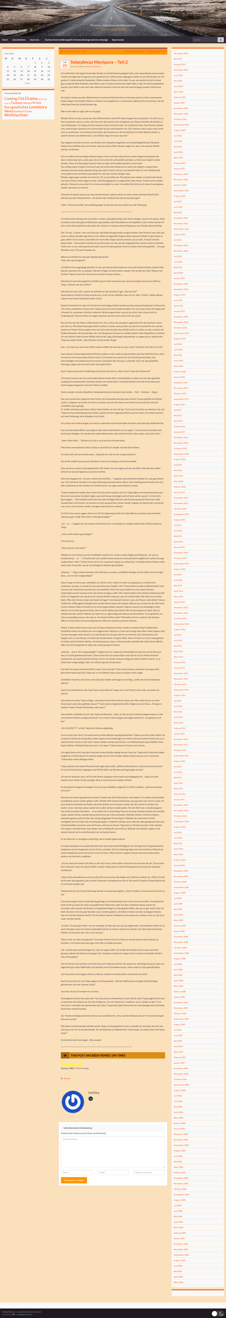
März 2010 (178, 854)
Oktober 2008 (180, 947)
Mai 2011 (178, 777)
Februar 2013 (180, 662)
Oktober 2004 (180, 1189)
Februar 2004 (180, 1233)
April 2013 (178, 651)
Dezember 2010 (181, 805)
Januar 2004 (179, 1238)
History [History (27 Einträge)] (27, 103)
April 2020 (178, 273)
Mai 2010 (178, 843)
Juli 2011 (178, 766)
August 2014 (180, 569)
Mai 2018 (178, 355)
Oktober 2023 (180, 119)
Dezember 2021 (181, 218)
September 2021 (181, 229)
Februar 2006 (180, 1123)
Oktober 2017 (180, 393)
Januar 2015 (179, 547)
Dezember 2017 (181, 382)
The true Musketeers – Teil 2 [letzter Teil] (143, 51)
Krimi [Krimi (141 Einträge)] (37, 103)
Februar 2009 (180, 925)
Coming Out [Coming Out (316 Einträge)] (14, 98)
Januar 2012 (179, 733)
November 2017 (181, 388)
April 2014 (178, 591)
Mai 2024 (178, 81)
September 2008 (181, 953)
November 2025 (181, 53)
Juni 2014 (178, 580)
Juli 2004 (178, 1205)
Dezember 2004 (181, 1178)
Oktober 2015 (180, 508)
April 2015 (178, 541)
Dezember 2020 (181, 245)
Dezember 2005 (181, 1134)
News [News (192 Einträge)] (8, 111)
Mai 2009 (178, 909)
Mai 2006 (178, 1106)
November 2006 (181, 1074)
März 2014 (178, 596)
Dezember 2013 (181, 607)
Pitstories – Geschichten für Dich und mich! (113, 24)
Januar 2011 (179, 799)
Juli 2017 (178, 410)
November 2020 (181, 251)
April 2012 (178, 717)
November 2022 (181, 179)
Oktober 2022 (180, 185)
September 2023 (181, 124)
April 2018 (178, 360)
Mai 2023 (178, 146)
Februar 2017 (180, 426)
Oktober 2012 (180, 684)
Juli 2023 (178, 135)
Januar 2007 (179, 1063)
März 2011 (178, 788)
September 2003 (181, 1255)
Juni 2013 (178, 640)
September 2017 (181, 399)
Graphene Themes (25, 1314)
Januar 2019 (179, 311)
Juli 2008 (178, 964)
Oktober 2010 (180, 816)
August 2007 (180, 1024)
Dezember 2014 (181, 552)
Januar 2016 (179, 492)
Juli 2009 (178, 898)
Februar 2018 (180, 371)
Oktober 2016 (180, 448)
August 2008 (180, 958)
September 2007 (181, 1019)
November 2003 (181, 1249)
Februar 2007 (180, 1057)
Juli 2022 (178, 201)
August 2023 (180, 130)
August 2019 (180, 295)
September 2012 (181, 690)
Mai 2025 (178, 59)
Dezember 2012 (181, 673)
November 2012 (181, 679)
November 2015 (181, 503)
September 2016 (181, 454)
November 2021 (181, 223)
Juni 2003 (178, 1266)
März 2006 (178, 1117)
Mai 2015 (178, 536)
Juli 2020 (178, 256)
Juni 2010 (178, 838)
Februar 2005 (180, 1172)
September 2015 (181, 514)
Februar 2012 (180, 728)
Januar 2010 (179, 865)
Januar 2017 (179, 432)
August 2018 (180, 338)
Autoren (35, 39)
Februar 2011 (180, 794)
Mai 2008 (178, 975)
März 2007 (178, 1052)
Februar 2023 (180, 163)
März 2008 (178, 986)
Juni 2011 (178, 772)
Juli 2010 (178, 832)
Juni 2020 (178, 262)
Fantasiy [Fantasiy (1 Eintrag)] (7, 103)
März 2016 (178, 481)
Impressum (118, 39)
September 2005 (181, 1145)
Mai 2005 (178, 1161)
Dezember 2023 (181, 108)
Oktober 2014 (180, 558)
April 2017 (178, 421)
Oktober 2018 (180, 327)
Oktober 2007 (180, 1013)
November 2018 (181, 322)
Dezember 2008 (181, 936)
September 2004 (181, 1194)
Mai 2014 (178, 585)
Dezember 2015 (181, 498)
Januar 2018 (179, 377)
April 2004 (178, 1222)
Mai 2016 (178, 470)
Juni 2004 (178, 1211)
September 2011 (181, 755)
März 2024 (178, 92)
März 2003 (178, 1282)
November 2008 (181, 942)
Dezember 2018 (181, 316)
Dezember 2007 (181, 1002)
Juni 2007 (178, 1035)
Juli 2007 (178, 1030)
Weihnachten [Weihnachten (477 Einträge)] (16, 114)
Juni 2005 (178, 1156)
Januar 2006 (179, 1128)
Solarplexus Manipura (92, 66)
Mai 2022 (178, 212)
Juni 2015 (178, 530)
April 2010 (178, 849)
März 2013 (178, 657)
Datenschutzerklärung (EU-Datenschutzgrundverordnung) (76, 39)
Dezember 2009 (181, 871)
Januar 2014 (179, 602)
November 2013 (181, 613)
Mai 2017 (178, 415)
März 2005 (178, 1167)
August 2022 (180, 196)
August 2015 (180, 519)
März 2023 (178, 157)
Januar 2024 (179, 102)
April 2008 (178, 980)
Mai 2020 (178, 267)
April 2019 (178, 305)
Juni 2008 (178, 969)
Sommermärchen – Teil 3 (75, 51)
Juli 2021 (178, 240)
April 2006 (178, 1112)
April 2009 (178, 914)
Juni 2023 (178, 141)
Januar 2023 (179, 168)
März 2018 (178, 366)
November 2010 (181, 810)
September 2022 (181, 190)
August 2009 (180, 893)
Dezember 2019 (181, 284)
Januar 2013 (179, 668)
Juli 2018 (178, 344)
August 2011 (180, 761)
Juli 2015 (178, 525)
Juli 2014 (178, 574)
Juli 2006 (178, 1096)
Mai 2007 (178, 1041)
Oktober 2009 (180, 882)
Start (5, 39)
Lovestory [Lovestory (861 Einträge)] (38, 106)
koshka (76, 66)
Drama (67, 1078)
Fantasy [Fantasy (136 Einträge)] (16, 103)
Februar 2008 (180, 991)
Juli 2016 (178, 465)
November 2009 (181, 876)
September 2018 (181, 333)
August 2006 (180, 1090)
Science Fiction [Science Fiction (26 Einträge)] (23, 111)
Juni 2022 (178, 207)
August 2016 (180, 459)
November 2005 (181, 1139)
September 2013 (181, 624)
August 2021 (180, 234)
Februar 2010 (180, 860)
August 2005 (180, 1150)
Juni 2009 (178, 903)
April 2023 (178, 152)
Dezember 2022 (181, 174)
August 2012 (180, 695)
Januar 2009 (179, 931)
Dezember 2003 (181, 1244)
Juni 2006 (178, 1101)
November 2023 (181, 113)
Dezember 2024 (181, 70)
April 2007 (178, 1046)
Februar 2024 (180, 97)
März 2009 (178, 920)
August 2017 (180, 404)
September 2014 (181, 563)
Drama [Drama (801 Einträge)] (31, 98)
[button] (218, 1314)
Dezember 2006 (181, 1068)
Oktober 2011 (180, 750)
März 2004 (178, 1227)
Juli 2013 (178, 635)
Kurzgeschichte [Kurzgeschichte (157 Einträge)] (16, 107)
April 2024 (178, 86)
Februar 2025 (180, 64)
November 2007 (181, 1008)
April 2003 (178, 1277)
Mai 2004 (178, 1216)
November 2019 (181, 289)
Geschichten (19, 39)
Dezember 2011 (181, 739)
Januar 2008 (179, 997)
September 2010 (181, 821)
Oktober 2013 (180, 618)
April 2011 (178, 783)
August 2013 (180, 629)
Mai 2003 (178, 1271)
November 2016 (181, 443)
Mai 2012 (178, 711)
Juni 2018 (178, 349)
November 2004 (181, 1183)
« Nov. (27, 83)
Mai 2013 (178, 646)
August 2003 (180, 1260)
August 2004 (180, 1200)
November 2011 (181, 744)
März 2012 (178, 722)
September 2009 (181, 887)
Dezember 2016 (181, 437)
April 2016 (178, 476)
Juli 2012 (178, 700)
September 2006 (181, 1085)
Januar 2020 (179, 278)
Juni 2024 (178, 75)
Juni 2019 (178, 300)
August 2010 (180, 827)
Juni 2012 (178, 706)
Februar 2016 (180, 487)
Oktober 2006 (180, 1079)
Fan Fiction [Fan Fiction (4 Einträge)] (42, 99)
